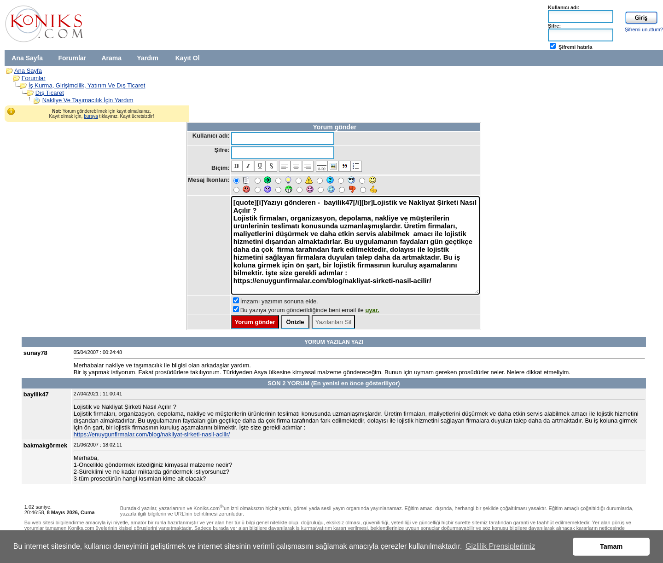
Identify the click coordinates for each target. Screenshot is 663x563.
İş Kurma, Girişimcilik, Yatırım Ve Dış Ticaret (87, 85)
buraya (91, 116)
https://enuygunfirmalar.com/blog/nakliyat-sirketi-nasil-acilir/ (152, 434)
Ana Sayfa (27, 58)
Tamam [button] (611, 546)
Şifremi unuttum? (644, 29)
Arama (111, 58)
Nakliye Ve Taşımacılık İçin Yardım (88, 100)
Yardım (147, 58)
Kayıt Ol (187, 58)
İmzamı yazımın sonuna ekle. (279, 301)
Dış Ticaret (49, 92)
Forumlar (72, 58)
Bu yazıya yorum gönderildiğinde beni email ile (309, 310)
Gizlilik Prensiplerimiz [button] (500, 546)
